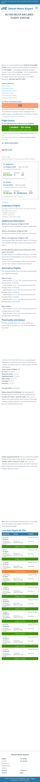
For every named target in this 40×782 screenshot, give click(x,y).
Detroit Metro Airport (20, 8)
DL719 (15, 294)
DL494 (15, 290)
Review (4, 773)
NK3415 (15, 308)
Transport (23, 770)
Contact (28, 778)
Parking (4, 770)
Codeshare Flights (8, 88)
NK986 (15, 313)
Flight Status (6, 86)
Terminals (23, 759)
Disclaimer (22, 778)
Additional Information (9, 90)
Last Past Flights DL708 (9, 98)
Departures (5, 763)
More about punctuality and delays (13, 116)
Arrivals (4, 761)
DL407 (15, 285)
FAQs (22, 773)
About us (33, 778)
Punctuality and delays (9, 95)
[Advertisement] (20, 42)
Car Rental (23, 761)
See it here (5, 139)
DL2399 (15, 280)
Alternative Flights (8, 93)
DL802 (15, 299)
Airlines (4, 768)
